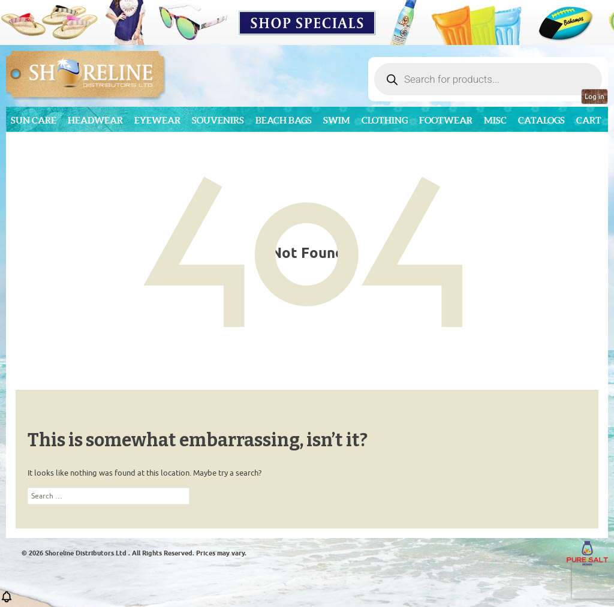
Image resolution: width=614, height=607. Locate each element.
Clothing (385, 120)
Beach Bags (283, 120)
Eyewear (157, 120)
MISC (495, 120)
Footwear (445, 120)
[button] (6, 601)
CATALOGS (541, 120)
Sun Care (33, 120)
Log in (594, 96)
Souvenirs (218, 120)
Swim (336, 120)
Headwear (95, 120)
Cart (588, 120)
